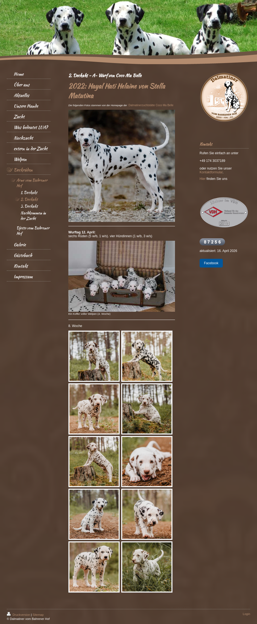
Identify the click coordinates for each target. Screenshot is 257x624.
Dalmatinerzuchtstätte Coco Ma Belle (151, 105)
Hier (203, 179)
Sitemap (38, 614)
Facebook (211, 263)
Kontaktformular (211, 172)
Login (246, 614)
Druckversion (19, 614)
